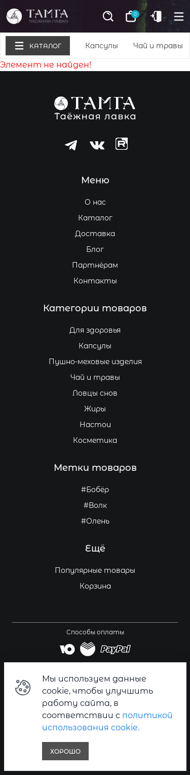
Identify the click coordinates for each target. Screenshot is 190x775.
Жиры (95, 408)
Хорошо (65, 751)
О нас (95, 202)
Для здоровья (95, 330)
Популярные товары (95, 570)
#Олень (95, 521)
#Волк (95, 505)
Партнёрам (95, 265)
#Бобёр (95, 489)
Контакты (95, 280)
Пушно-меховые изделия (95, 361)
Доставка (95, 233)
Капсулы (101, 45)
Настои (95, 424)
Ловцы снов (95, 393)
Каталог (95, 217)
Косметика (95, 440)
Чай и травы (158, 45)
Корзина (95, 586)
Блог (95, 249)
